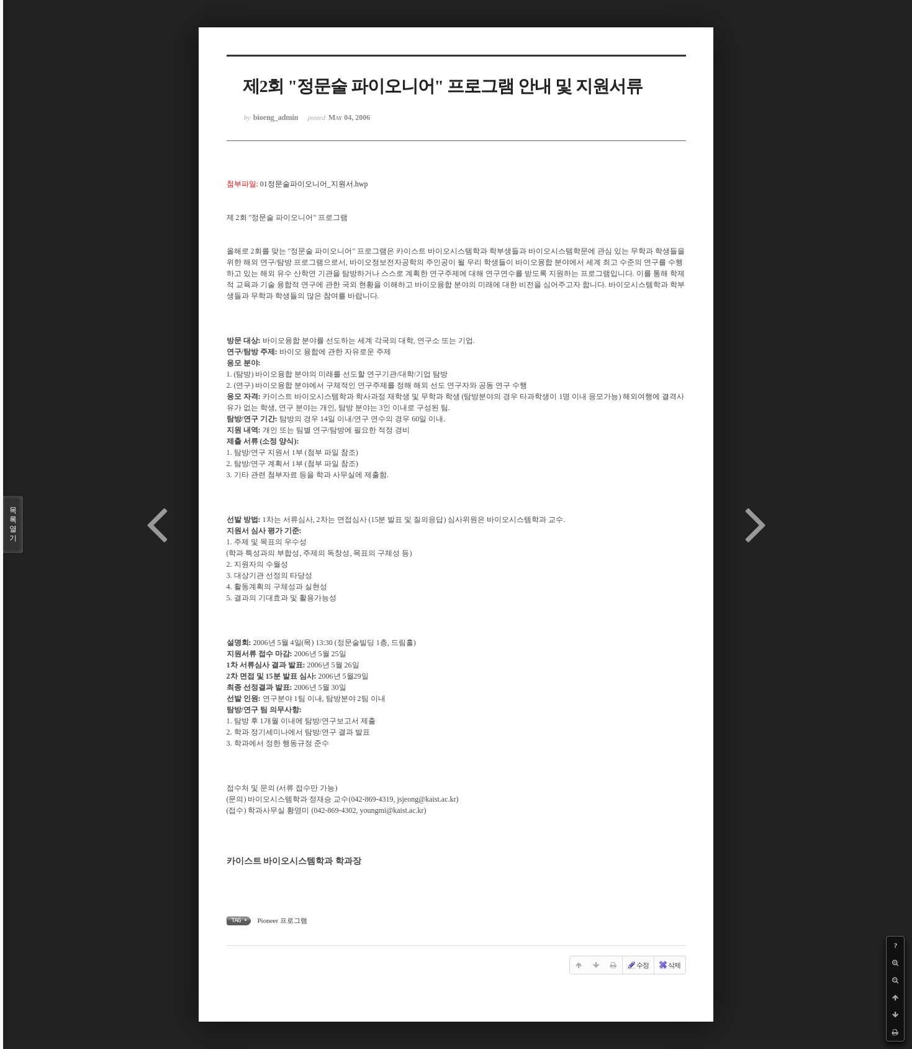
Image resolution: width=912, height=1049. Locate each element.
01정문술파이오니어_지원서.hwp (314, 184)
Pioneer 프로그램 (282, 920)
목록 (13, 524)
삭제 (669, 965)
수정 (637, 965)
